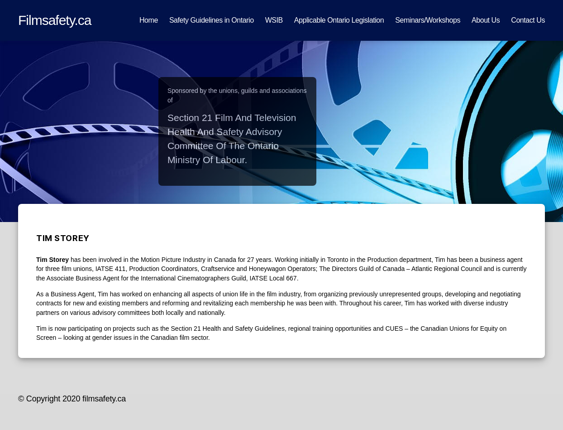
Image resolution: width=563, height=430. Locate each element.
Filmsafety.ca (54, 20)
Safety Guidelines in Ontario (211, 20)
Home (148, 20)
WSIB (274, 20)
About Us (486, 20)
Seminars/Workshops (427, 20)
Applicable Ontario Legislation (339, 20)
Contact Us (528, 20)
